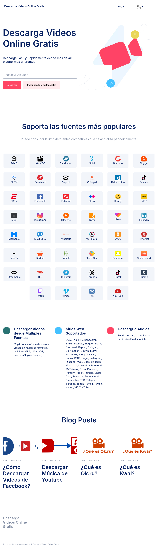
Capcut (66, 179)
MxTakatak (92, 236)
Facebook (40, 198)
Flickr (92, 198)
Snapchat (117, 255)
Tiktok (117, 274)
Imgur (14, 217)
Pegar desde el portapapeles (41, 85)
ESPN (14, 198)
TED (40, 274)
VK (92, 293)
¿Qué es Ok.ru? (91, 470)
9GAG (14, 160)
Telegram (66, 274)
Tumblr (144, 274)
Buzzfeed (40, 179)
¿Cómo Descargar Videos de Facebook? (16, 476)
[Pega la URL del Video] (40, 75)
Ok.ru (118, 236)
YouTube (118, 293)
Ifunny (117, 198)
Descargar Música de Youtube (55, 473)
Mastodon (40, 236)
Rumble (66, 255)
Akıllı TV (40, 160)
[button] (121, 6)
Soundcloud (144, 255)
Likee (118, 217)
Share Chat (92, 255)
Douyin (144, 179)
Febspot (66, 198)
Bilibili (92, 160)
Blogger (143, 160)
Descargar (12, 85)
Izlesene (66, 217)
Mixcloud (66, 236)
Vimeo (66, 293)
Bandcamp (66, 160)
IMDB (144, 198)
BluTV (14, 179)
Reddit (40, 255)
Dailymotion (118, 179)
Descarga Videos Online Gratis (24, 6)
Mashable (14, 236)
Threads (92, 274)
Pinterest (144, 236)
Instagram (40, 217)
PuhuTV (14, 255)
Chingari (92, 179)
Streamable (14, 274)
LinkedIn (144, 217)
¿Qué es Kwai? (130, 470)
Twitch (40, 293)
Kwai (92, 217)
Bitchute (118, 160)
